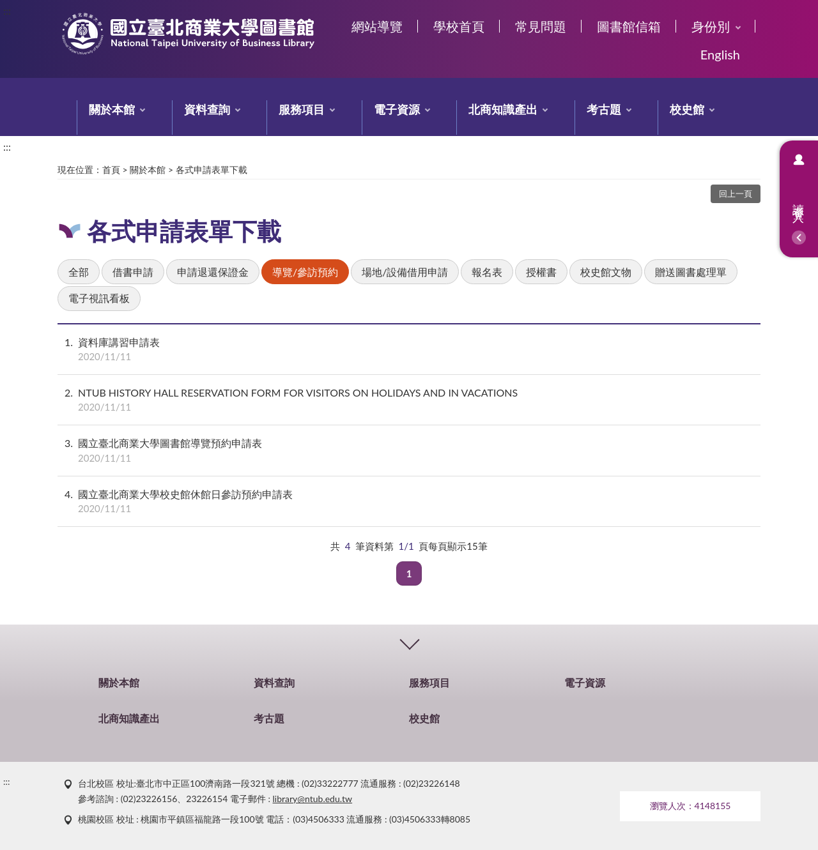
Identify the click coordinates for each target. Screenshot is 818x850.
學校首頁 (458, 26)
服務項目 (302, 109)
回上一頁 (735, 193)
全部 (78, 272)
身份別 (710, 26)
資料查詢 (207, 109)
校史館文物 (605, 272)
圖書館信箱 (629, 26)
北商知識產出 (502, 109)
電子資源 (397, 109)
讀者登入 (799, 199)
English (720, 54)
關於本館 (112, 109)
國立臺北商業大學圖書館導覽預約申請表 (409, 450)
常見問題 (540, 26)
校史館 (687, 109)
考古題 (604, 109)
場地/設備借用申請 (405, 272)
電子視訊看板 (99, 298)
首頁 (111, 169)
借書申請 (132, 272)
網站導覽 (377, 26)
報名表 (487, 272)
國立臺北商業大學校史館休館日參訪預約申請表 (409, 501)
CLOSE (409, 642)
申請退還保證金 (213, 272)
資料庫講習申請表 (409, 349)
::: (7, 10)
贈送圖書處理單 (691, 272)
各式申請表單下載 (211, 169)
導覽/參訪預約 (305, 272)
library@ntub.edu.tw (313, 798)
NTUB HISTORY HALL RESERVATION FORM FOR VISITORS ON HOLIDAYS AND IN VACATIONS (409, 399)
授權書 (541, 272)
